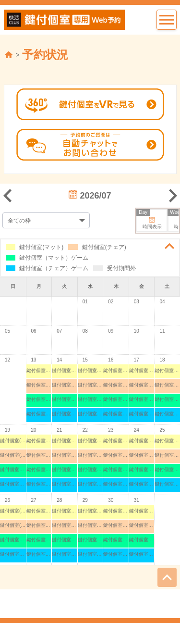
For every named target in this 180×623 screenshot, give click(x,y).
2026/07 (90, 195)
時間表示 (149, 219)
